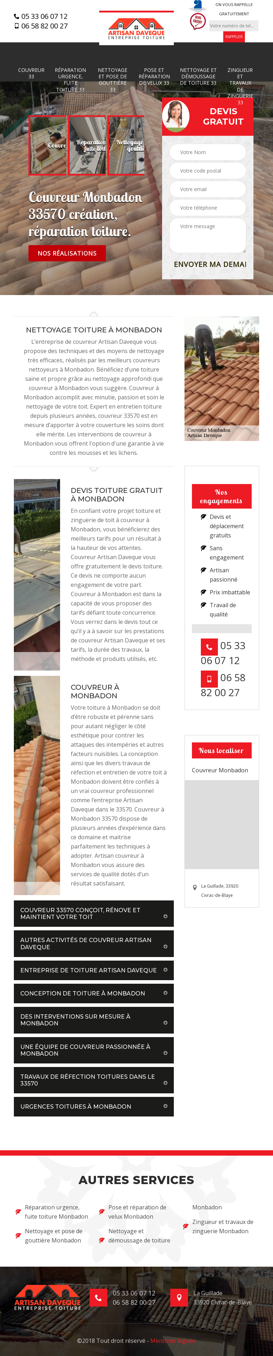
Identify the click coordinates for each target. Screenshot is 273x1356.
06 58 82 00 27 (41, 26)
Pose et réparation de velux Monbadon (132, 1211)
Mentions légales (173, 1341)
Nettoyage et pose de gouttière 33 (112, 80)
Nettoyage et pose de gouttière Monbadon (49, 1235)
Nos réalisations (67, 253)
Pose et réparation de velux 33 (154, 76)
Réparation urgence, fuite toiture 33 (70, 80)
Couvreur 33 (31, 73)
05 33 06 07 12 (41, 16)
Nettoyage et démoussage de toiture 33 (198, 76)
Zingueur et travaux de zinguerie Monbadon (218, 1226)
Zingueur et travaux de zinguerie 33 (240, 86)
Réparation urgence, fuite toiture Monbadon (52, 1211)
